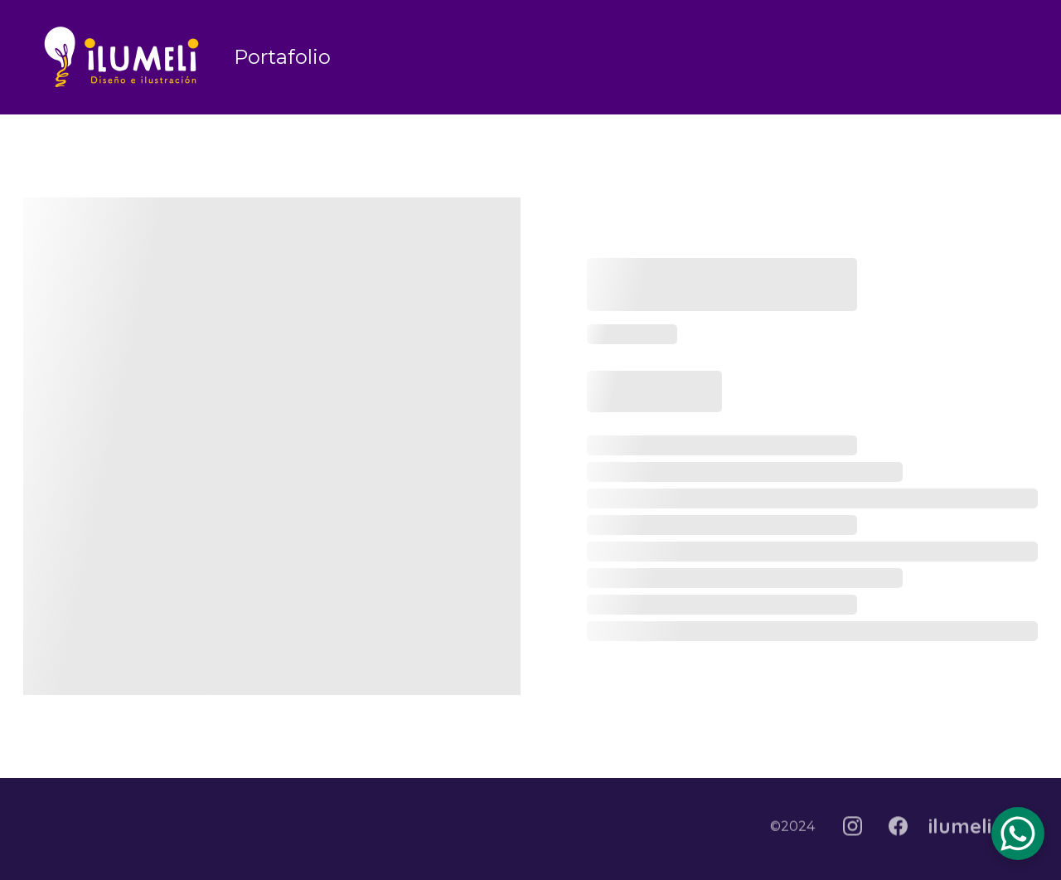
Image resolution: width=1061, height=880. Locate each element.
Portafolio (282, 57)
